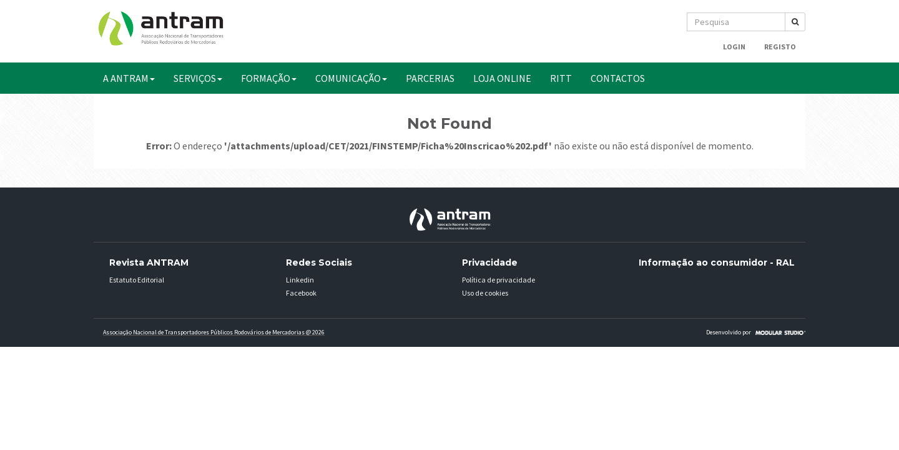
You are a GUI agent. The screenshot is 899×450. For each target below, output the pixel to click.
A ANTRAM (129, 78)
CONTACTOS (618, 78)
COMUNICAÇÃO (351, 78)
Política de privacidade (498, 279)
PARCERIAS (430, 78)
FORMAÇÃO (269, 78)
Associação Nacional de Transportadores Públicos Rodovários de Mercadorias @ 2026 (214, 332)
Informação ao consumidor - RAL (717, 262)
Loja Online (502, 78)
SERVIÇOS (198, 78)
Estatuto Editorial (136, 279)
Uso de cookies (485, 293)
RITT (561, 78)
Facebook (301, 293)
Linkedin (300, 279)
